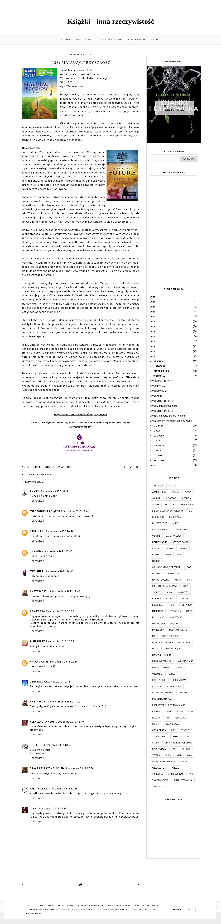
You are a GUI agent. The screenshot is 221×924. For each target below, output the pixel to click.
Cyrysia (35, 681)
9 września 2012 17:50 (80, 768)
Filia (179, 554)
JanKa (169, 592)
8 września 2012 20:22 (60, 611)
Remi (190, 711)
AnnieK (35, 491)
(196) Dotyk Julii (158, 390)
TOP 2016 (185, 749)
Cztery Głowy (173, 536)
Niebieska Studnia (161, 661)
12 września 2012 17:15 (52, 808)
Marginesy (158, 630)
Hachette (157, 573)
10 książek (157, 486)
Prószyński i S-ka (161, 699)
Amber (155, 504)
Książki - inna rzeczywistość (110, 21)
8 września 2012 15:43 (58, 551)
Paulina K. (37, 531)
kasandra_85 (39, 661)
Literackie (157, 611)
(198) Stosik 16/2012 (161, 381)
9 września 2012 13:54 (58, 745)
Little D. (36, 745)
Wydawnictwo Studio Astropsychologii (84, 78)
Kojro (169, 598)
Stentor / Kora (181, 736)
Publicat (157, 711)
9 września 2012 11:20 (66, 701)
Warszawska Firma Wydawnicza (170, 761)
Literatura (175, 611)
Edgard (156, 548)
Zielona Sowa (175, 774)
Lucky (189, 611)
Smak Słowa (172, 724)
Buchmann (158, 517)
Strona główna (70, 40)
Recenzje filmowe (110, 40)
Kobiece (156, 598)
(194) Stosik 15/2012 (161, 400)
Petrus (171, 674)
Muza (155, 649)
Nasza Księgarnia (161, 655)
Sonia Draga (159, 730)
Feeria (168, 554)
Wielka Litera (159, 768)
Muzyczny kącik (136, 40)
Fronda (156, 561)
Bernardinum (186, 504)
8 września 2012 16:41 (59, 571)
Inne (189, 580)
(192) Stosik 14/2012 (161, 410)
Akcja (188, 492)
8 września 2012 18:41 (66, 591)
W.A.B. (168, 755)
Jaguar (156, 592)
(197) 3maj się (157, 386)
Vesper (156, 755)
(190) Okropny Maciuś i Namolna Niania (171, 420)
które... (172, 605)
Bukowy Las (175, 517)
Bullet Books (159, 523)
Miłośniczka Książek (45, 511)
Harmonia (173, 573)
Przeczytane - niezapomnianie (168, 705)
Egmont (170, 548)
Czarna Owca (180, 529)
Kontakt (155, 40)
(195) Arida (156, 395)
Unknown (36, 551)
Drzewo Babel (180, 542)
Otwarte (157, 674)
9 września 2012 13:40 (70, 721)
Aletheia (186, 498)
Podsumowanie (180, 680)
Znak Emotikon (160, 780)
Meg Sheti (37, 571)
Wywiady (90, 40)
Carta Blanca (159, 529)
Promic (184, 692)
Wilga (175, 768)
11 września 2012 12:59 (63, 788)
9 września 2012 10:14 (56, 681)
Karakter (183, 592)
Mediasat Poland (178, 630)
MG (153, 636)
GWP (189, 567)
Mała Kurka (158, 624)
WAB (179, 755)
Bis (190, 511)
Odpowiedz (38, 501)
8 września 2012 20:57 (60, 641)
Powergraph (174, 686)
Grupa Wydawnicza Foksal (166, 567)
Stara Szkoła (159, 736)
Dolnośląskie (159, 542)
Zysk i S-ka (157, 787)
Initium (178, 580)
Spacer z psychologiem (47, 768)
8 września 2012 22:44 (64, 661)
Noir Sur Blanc (185, 661)
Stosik (155, 743)
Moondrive (184, 642)
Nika (33, 808)
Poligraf (157, 686)
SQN (173, 730)
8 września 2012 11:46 (75, 511)
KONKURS (183, 598)
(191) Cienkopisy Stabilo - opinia (167, 415)
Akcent (175, 492)
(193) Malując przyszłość (163, 405)
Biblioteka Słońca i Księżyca (167, 511)
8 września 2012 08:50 (55, 491)
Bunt (175, 523)
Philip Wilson (159, 680)
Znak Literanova (183, 780)
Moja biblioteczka (162, 642)
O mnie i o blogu (161, 667)
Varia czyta (38, 788)
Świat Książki (159, 749)
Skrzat (156, 724)
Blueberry (37, 641)
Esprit (155, 554)
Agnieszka (37, 611)
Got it (191, 910)
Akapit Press (159, 492)
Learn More (176, 910)
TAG (174, 749)
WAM (189, 755)
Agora (172, 486)
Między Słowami (169, 636)
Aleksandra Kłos (42, 721)
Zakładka (157, 774)
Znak (191, 774)
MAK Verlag (176, 617)
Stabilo (185, 730)
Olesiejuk (180, 667)
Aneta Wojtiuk (40, 591)
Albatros (171, 498)
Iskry (185, 586)
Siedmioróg (180, 718)
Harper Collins (160, 580)
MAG (162, 617)
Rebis (180, 711)
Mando (174, 624)
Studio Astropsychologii (38, 474)
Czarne (156, 536)
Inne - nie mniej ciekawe (164, 586)
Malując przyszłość (80, 70)
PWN (169, 711)
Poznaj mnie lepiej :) (163, 692)
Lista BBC (187, 605)
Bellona (169, 504)
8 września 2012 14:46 (60, 531)
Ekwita (183, 548)
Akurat (156, 498)
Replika (156, 718)
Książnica (157, 605)
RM (167, 718)
